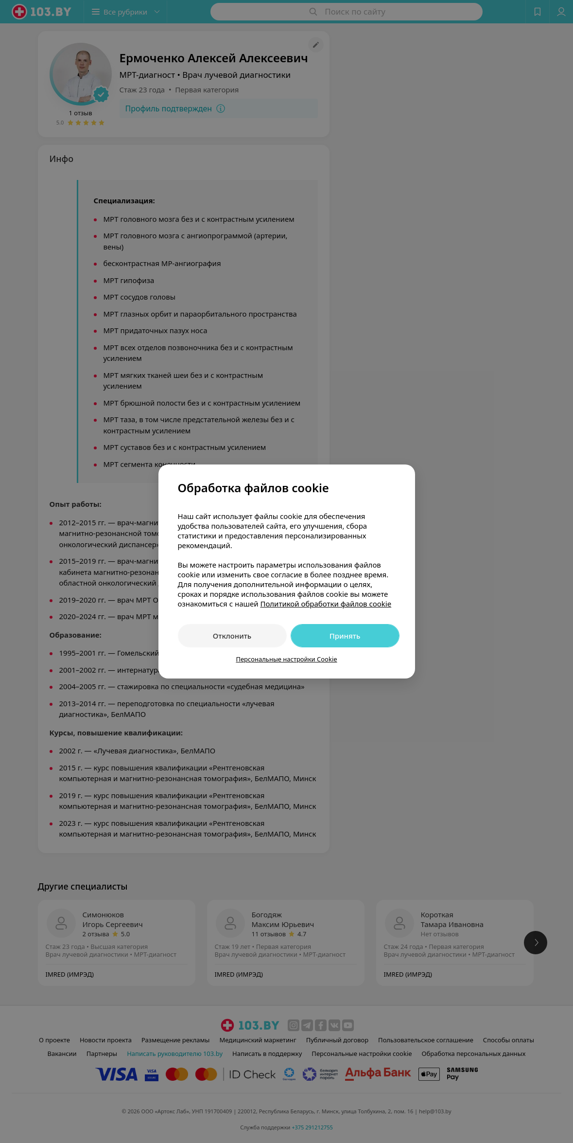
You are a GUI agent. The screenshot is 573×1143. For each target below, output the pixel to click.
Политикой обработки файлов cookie (325, 603)
